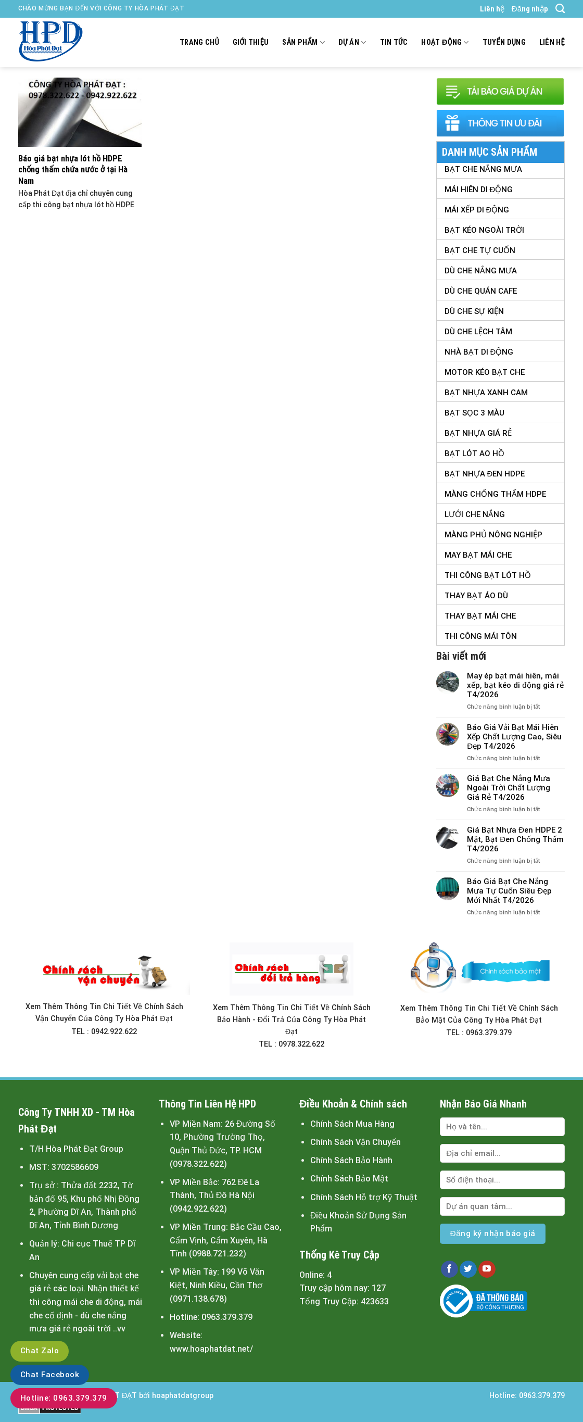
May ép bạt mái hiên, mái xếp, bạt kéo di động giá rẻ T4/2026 (515, 685)
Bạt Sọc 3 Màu (474, 413)
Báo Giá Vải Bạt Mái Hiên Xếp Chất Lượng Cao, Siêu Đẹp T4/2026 (514, 737)
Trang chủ (199, 42)
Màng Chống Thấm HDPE (495, 494)
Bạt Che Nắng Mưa (483, 169)
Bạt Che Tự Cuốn (480, 250)
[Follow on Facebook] (449, 1269)
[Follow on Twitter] (468, 1269)
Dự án (352, 42)
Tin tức (394, 42)
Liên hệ (492, 9)
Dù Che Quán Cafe (481, 291)
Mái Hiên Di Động (479, 189)
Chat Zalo (39, 1350)
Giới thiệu (251, 42)
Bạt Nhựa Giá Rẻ (478, 433)
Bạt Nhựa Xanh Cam (486, 392)
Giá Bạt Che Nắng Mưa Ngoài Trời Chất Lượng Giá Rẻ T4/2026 (508, 788)
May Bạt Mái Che (478, 555)
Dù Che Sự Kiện (474, 311)
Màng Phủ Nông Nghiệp (493, 534)
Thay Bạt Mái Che (480, 616)
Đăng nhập (530, 9)
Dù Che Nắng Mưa (481, 270)
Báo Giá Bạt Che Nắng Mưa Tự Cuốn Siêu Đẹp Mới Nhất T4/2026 (509, 891)
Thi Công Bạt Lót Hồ (488, 575)
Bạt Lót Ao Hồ (474, 453)
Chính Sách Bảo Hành (351, 1160)
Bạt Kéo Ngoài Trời (484, 230)
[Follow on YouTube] (487, 1269)
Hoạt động (444, 42)
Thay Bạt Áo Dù (476, 595)
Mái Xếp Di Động (477, 210)
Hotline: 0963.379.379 (63, 1398)
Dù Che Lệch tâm (478, 331)
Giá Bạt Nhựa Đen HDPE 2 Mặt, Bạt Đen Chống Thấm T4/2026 (515, 839)
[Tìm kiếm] (560, 9)
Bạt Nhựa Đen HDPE (485, 474)
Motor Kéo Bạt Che (485, 372)
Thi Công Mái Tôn (481, 636)
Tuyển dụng (504, 42)
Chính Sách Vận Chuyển (355, 1142)
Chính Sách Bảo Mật (349, 1179)
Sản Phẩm (303, 42)
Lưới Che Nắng (475, 514)
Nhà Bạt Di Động (479, 352)
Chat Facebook (49, 1374)
